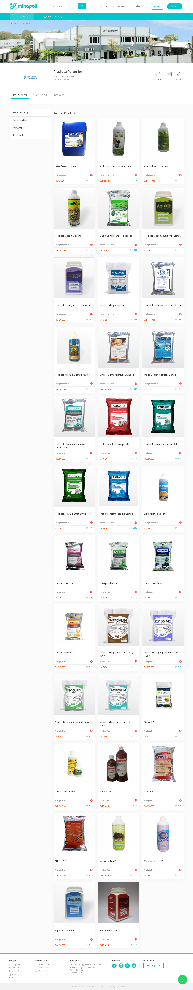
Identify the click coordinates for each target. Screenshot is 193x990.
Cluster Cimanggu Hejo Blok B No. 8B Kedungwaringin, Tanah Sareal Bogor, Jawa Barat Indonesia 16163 (85, 968)
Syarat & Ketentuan (17, 974)
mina (107, 6)
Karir (11, 977)
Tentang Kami (44, 16)
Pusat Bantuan (15, 968)
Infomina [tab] (59, 95)
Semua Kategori (22, 112)
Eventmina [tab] (40, 95)
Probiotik (18, 135)
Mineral (17, 128)
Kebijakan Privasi (16, 971)
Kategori (21, 16)
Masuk (157, 6)
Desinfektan (20, 120)
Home (13, 23)
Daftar (174, 6)
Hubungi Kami (61, 16)
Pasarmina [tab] (20, 95)
